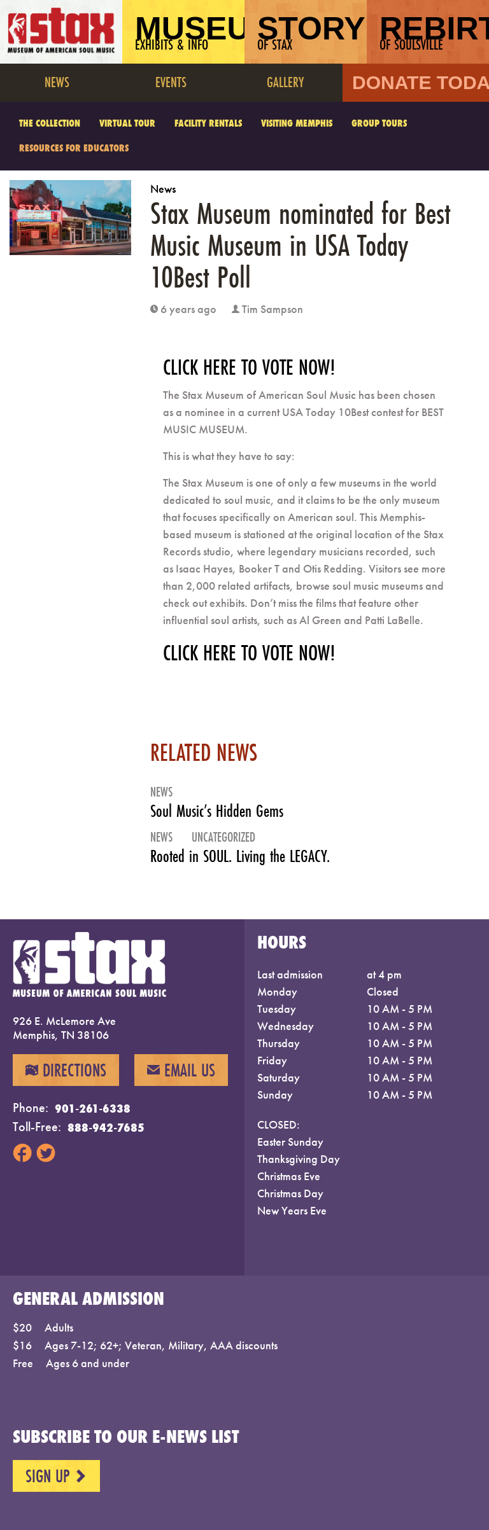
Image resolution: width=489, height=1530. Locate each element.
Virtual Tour (127, 123)
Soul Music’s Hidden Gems (216, 811)
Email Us (181, 1070)
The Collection (49, 123)
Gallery (285, 82)
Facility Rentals (208, 123)
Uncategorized (223, 837)
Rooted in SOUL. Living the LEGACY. (240, 856)
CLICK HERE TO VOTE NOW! (249, 367)
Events (171, 82)
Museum (189, 32)
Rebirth (434, 32)
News (57, 82)
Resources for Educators (74, 148)
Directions (65, 1070)
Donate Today (420, 82)
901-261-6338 (93, 1108)
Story (311, 32)
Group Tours (379, 123)
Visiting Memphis (296, 123)
